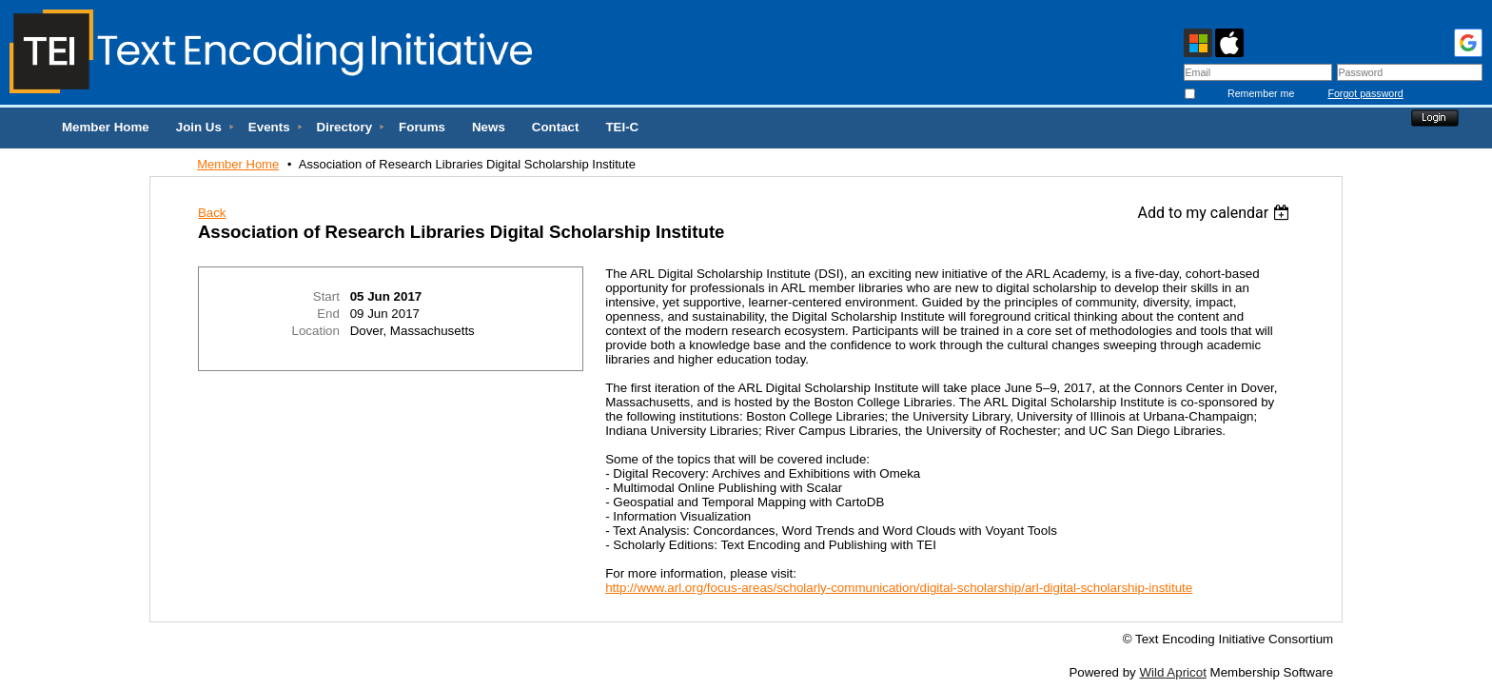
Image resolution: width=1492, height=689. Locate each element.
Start (326, 296)
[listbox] (1216, 213)
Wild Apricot (1172, 672)
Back (212, 213)
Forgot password (1364, 93)
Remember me (1260, 93)
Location (316, 331)
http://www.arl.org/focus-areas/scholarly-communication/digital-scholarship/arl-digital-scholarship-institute (898, 588)
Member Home (238, 164)
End (328, 313)
